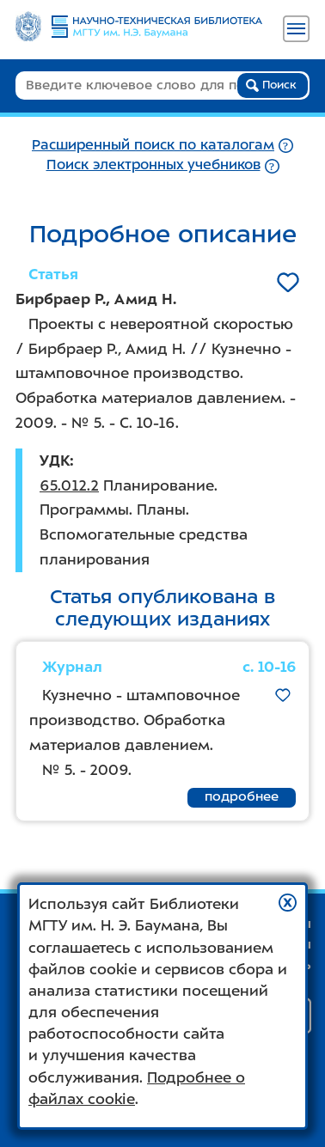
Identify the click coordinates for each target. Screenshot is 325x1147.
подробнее (242, 796)
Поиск (271, 85)
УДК (55, 460)
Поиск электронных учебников (153, 164)
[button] (288, 903)
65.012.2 (69, 485)
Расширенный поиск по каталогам (153, 144)
